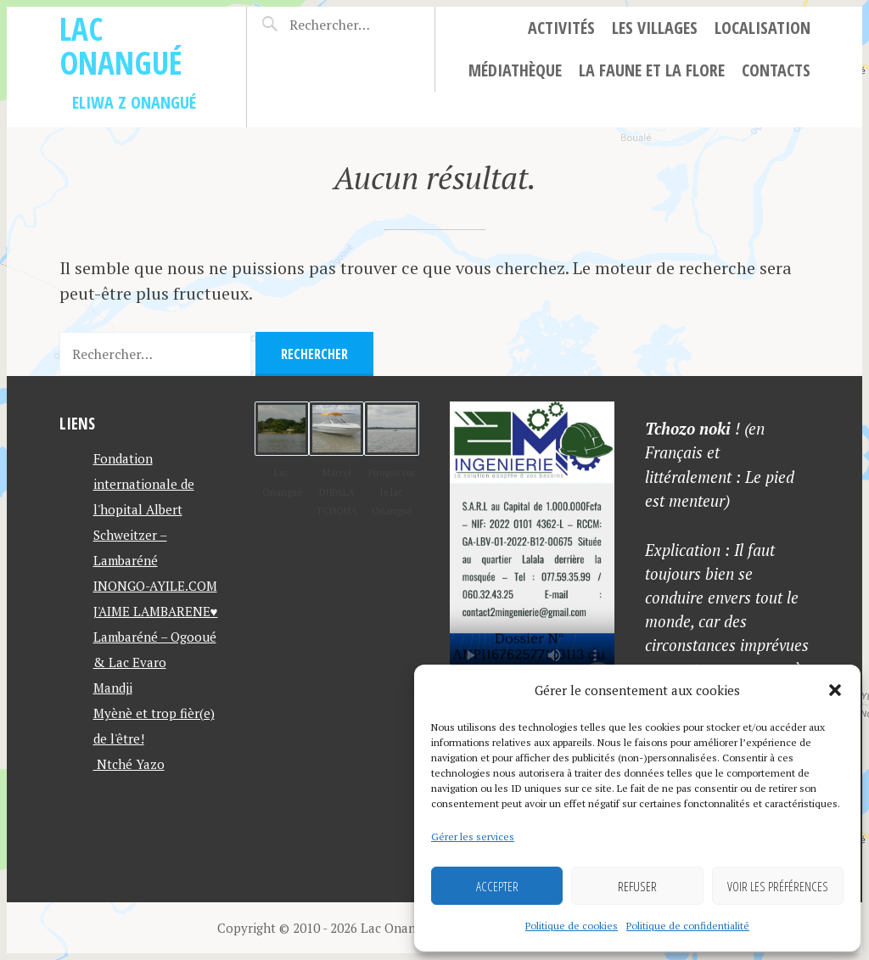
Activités (561, 27)
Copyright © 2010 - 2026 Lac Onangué (327, 927)
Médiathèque (515, 70)
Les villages (655, 27)
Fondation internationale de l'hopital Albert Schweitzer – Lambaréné (143, 509)
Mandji (112, 687)
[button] (835, 690)
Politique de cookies (571, 925)
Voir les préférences (777, 886)
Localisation (762, 27)
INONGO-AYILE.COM (155, 585)
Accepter (497, 886)
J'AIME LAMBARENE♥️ (155, 611)
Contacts (776, 70)
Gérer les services (472, 836)
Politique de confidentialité (687, 925)
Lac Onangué (120, 45)
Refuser (637, 886)
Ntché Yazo (129, 763)
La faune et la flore (652, 70)
